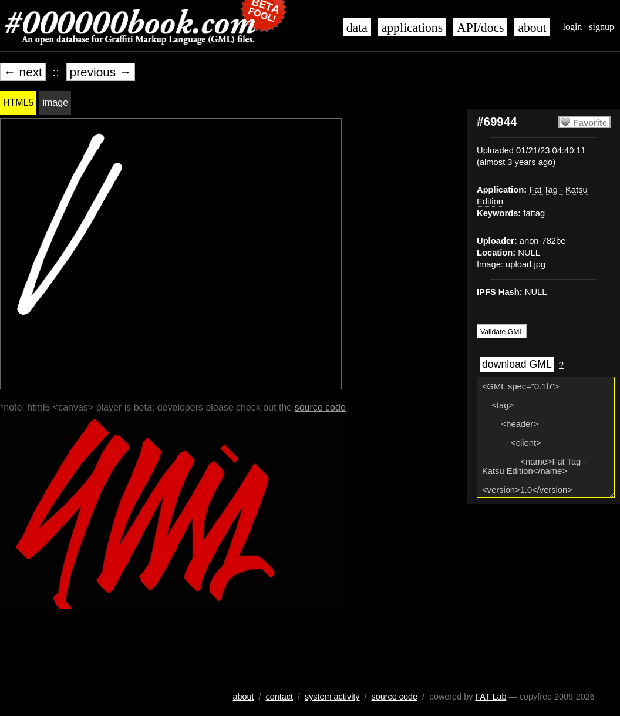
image (55, 102)
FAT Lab (490, 696)
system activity (332, 696)
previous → (101, 72)
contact (279, 696)
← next (23, 72)
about (532, 28)
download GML (517, 364)
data (357, 28)
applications (412, 28)
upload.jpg (525, 264)
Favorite (590, 122)
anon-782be (543, 241)
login (572, 27)
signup (601, 27)
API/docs (480, 28)
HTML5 (18, 102)
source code (320, 407)
